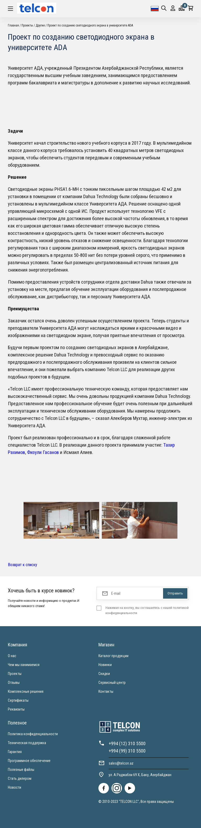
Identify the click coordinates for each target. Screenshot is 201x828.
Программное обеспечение (29, 761)
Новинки (105, 665)
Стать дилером (19, 778)
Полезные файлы (21, 769)
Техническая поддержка (27, 743)
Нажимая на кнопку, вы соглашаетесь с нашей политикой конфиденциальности (147, 610)
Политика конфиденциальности (33, 734)
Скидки (104, 674)
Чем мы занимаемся (24, 665)
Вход (172, 8)
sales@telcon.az (121, 763)
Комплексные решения (25, 691)
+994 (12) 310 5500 (127, 743)
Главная (13, 25)
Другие (40, 25)
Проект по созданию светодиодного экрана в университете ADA (90, 25)
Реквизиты (16, 709)
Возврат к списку (22, 564)
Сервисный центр (112, 682)
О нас (12, 656)
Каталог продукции (113, 656)
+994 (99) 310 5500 (127, 751)
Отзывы (14, 682)
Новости (14, 787)
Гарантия (15, 752)
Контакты (105, 691)
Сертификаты (18, 700)
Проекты (27, 25)
